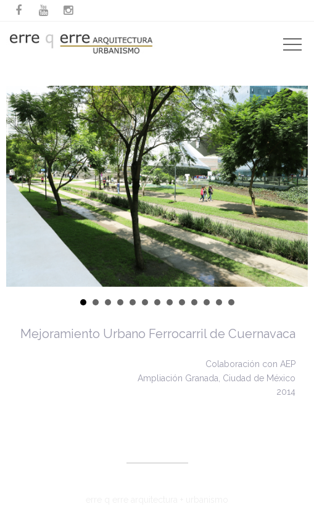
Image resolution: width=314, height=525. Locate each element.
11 (207, 302)
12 (219, 302)
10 (194, 302)
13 (231, 302)
